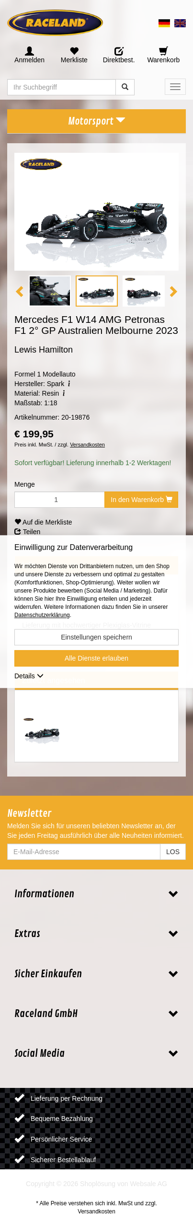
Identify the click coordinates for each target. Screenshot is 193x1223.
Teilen (27, 532)
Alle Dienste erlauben (96, 658)
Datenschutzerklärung (42, 615)
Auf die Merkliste (43, 522)
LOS (173, 852)
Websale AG (148, 1184)
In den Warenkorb (141, 499)
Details (29, 676)
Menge (24, 484)
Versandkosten (87, 444)
